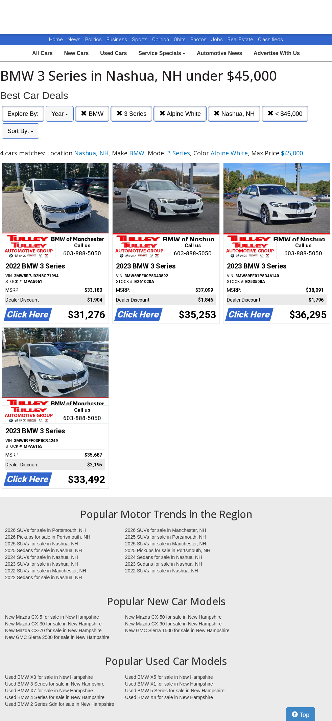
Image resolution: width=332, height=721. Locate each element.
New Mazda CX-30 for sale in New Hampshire (53, 623)
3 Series (131, 113)
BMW (92, 113)
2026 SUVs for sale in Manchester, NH (165, 530)
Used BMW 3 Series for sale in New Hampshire (54, 684)
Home (56, 39)
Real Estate (241, 39)
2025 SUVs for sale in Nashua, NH (41, 543)
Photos (199, 39)
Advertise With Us (277, 53)
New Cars (76, 53)
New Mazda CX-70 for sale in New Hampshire (53, 630)
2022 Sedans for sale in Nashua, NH (43, 577)
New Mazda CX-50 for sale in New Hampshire (173, 617)
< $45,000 (285, 113)
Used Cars (113, 53)
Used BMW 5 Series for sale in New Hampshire (174, 690)
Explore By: (23, 113)
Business (117, 39)
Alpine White (180, 113)
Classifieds (270, 39)
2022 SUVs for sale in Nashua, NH (161, 570)
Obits (180, 39)
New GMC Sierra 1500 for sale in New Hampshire (177, 630)
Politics (93, 39)
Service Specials (161, 53)
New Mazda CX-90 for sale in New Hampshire (173, 623)
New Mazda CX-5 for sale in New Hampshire (52, 617)
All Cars (42, 53)
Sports (140, 39)
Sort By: (20, 131)
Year (59, 113)
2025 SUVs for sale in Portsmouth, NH (165, 537)
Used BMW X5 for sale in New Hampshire (169, 677)
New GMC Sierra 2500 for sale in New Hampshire (57, 637)
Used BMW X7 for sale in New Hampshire (49, 690)
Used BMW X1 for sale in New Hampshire (169, 684)
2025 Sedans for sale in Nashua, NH (43, 550)
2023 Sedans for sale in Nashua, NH (163, 564)
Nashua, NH (234, 113)
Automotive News (219, 53)
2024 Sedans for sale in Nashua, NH (163, 557)
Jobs (217, 39)
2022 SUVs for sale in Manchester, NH (45, 570)
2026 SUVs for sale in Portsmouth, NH (45, 530)
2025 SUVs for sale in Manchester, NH (165, 543)
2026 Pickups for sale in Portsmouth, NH (47, 537)
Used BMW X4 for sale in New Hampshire (169, 697)
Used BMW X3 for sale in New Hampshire (49, 677)
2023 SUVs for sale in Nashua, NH (41, 564)
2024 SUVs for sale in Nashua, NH (41, 557)
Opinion (161, 39)
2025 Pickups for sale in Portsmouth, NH (167, 550)
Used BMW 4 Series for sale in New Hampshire (54, 697)
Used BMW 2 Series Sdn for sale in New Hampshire (59, 704)
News (74, 39)
